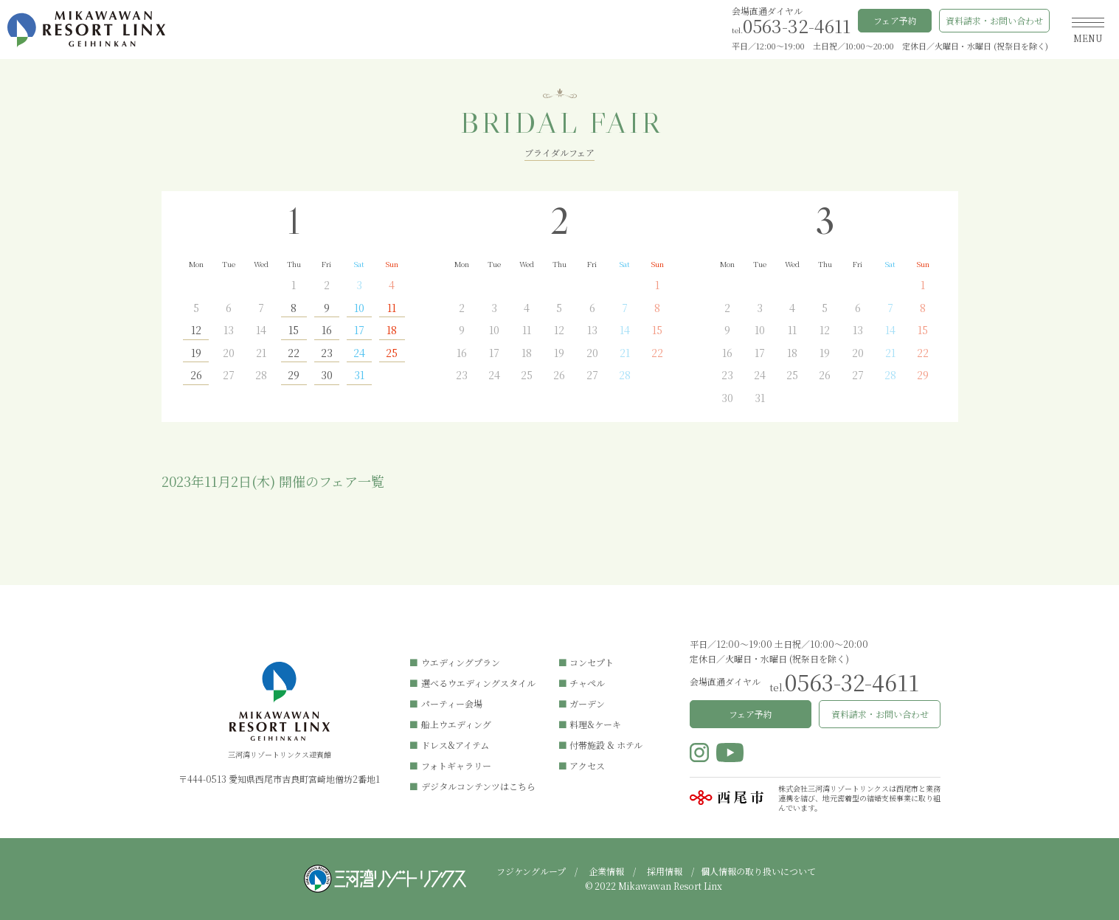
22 (293, 353)
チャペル (587, 683)
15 (293, 331)
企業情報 (606, 871)
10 (359, 308)
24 (359, 353)
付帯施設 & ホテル (605, 745)
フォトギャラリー (456, 765)
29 (293, 376)
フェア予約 (895, 20)
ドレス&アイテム (455, 745)
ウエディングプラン (460, 662)
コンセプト (591, 662)
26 (196, 376)
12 (196, 331)
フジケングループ (531, 871)
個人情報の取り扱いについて (758, 871)
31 (359, 376)
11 (391, 308)
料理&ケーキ (595, 724)
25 (392, 353)
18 (392, 331)
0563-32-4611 (796, 25)
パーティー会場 (451, 703)
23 (327, 353)
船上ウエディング (456, 724)
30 (327, 376)
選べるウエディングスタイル (478, 683)
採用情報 (664, 871)
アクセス (587, 765)
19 (196, 353)
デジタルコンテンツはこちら (478, 786)
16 (327, 331)
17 (359, 331)
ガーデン (587, 703)
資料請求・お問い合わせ (994, 20)
